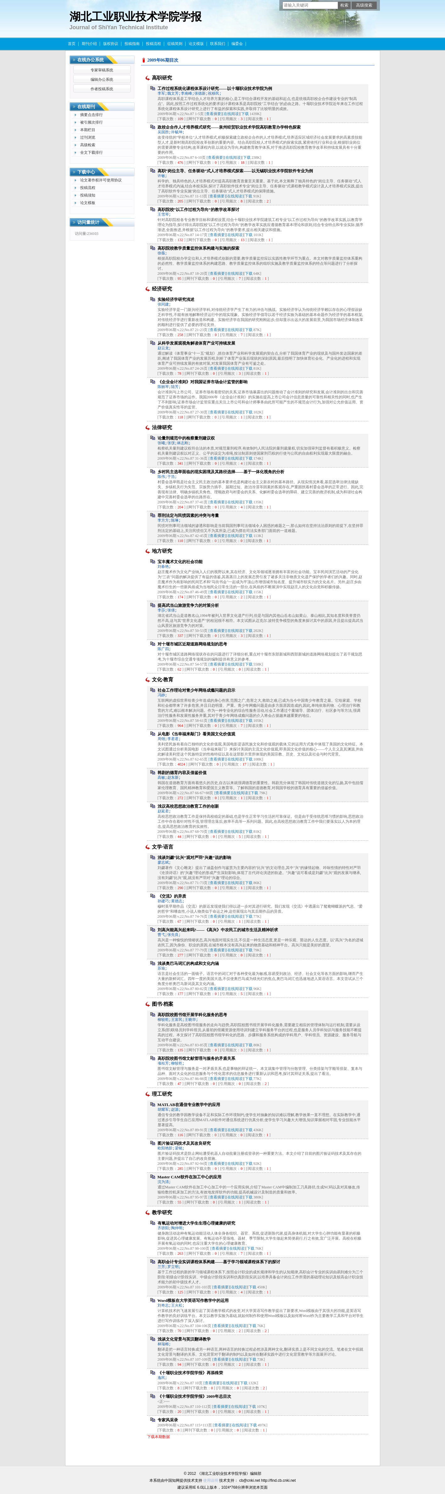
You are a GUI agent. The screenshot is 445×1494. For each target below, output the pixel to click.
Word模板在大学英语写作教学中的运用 (193, 1300)
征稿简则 (174, 44)
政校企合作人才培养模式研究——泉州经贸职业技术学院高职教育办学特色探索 (229, 127)
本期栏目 (87, 130)
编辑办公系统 (102, 79)
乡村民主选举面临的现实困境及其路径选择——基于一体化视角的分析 (221, 471)
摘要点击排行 (91, 115)
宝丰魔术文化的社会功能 (180, 561)
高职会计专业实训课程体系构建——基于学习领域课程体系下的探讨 (219, 1261)
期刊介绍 (89, 44)
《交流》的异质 (172, 896)
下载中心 (86, 172)
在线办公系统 (90, 60)
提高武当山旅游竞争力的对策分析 (188, 605)
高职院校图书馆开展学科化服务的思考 (192, 1014)
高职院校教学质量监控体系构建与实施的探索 (198, 248)
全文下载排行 (91, 152)
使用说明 (210, 1480)
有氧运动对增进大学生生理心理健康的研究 (196, 1223)
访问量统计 (88, 222)
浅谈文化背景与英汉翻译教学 (184, 1339)
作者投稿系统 (102, 89)
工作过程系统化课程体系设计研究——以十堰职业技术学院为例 (215, 88)
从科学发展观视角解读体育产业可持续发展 (196, 343)
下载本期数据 (158, 1437)
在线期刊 (86, 106)
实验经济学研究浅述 (176, 299)
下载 (245, 114)
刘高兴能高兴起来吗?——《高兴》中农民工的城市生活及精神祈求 (218, 929)
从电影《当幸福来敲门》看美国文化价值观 (196, 734)
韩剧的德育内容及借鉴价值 (182, 772)
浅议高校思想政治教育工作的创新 (188, 806)
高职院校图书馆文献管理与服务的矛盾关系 (196, 1058)
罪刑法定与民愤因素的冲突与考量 (188, 515)
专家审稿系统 (102, 70)
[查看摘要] (213, 114)
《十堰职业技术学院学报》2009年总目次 (194, 1396)
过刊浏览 (87, 137)
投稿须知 (87, 195)
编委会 (237, 44)
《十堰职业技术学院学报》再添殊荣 (190, 1372)
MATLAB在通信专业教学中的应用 (189, 1104)
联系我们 (217, 44)
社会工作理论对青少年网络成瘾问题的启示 (196, 690)
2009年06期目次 (162, 60)
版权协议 (110, 44)
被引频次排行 (91, 122)
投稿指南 (132, 44)
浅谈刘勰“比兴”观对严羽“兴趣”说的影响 (194, 857)
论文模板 (87, 203)
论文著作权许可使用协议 (101, 180)
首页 (71, 44)
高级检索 (87, 145)
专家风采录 (168, 1420)
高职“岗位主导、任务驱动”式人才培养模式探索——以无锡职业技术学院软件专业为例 (235, 171)
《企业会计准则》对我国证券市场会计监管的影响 (203, 381)
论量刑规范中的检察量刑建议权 (186, 438)
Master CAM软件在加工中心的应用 (190, 1177)
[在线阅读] (231, 114)
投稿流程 (153, 44)
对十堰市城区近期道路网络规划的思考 (192, 644)
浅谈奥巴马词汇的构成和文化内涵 (188, 963)
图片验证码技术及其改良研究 (184, 1143)
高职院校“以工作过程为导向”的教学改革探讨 (198, 209)
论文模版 (196, 44)
